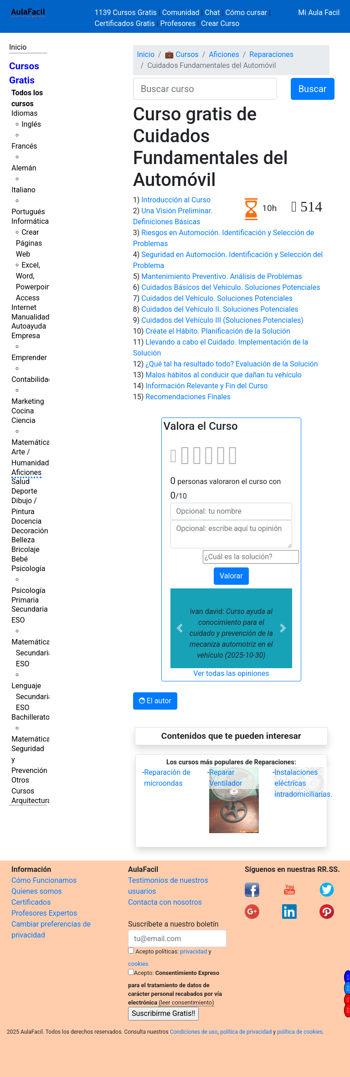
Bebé (19, 559)
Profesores (178, 23)
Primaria (25, 600)
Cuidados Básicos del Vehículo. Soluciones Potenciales (230, 287)
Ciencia (23, 420)
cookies (138, 963)
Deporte (24, 491)
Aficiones (26, 472)
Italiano (23, 190)
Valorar (231, 576)
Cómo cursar (246, 12)
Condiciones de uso (194, 1032)
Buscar (313, 88)
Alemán (23, 168)
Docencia (26, 521)
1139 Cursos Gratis (127, 12)
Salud (20, 481)
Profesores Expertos (44, 913)
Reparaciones (271, 54)
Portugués (28, 211)
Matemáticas (32, 442)
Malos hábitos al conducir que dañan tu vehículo (223, 375)
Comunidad (181, 12)
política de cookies (300, 1032)
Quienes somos (36, 891)
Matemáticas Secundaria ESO (32, 653)
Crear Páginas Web (29, 243)
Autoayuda (28, 326)
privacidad (193, 951)
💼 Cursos (182, 54)
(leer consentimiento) (186, 1002)
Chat (212, 12)
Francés (24, 146)
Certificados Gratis (125, 23)
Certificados (31, 902)
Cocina (22, 411)
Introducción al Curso (176, 200)
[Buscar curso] (205, 89)
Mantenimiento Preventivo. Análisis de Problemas (221, 276)
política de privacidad (246, 1032)
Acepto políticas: (157, 951)
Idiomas (24, 113)
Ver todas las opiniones (231, 673)
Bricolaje (25, 549)
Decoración (29, 530)
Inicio (17, 47)
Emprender (29, 357)
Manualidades (34, 317)
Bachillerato (30, 717)
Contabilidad (31, 379)
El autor (155, 700)
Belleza (23, 540)
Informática (30, 221)
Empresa (25, 335)
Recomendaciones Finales (188, 396)
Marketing (27, 401)
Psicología (28, 568)
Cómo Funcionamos (44, 880)
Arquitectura (31, 800)
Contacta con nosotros (165, 902)
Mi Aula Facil (319, 12)
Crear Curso (220, 23)
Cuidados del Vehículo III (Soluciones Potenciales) (222, 320)
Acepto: (144, 972)
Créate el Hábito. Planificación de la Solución (217, 331)
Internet (23, 307)
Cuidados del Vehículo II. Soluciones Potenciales (219, 309)
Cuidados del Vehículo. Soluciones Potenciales (217, 298)
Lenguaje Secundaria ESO (31, 696)
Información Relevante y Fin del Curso (206, 385)
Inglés (31, 124)
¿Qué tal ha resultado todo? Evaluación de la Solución (231, 364)
